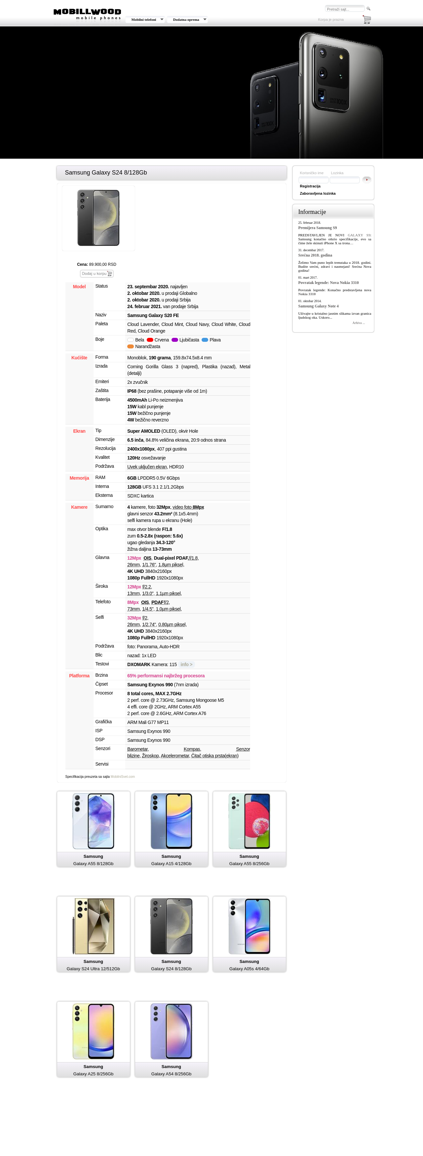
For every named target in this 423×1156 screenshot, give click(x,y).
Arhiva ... (359, 323)
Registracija (310, 186)
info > (187, 664)
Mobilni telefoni (144, 19)
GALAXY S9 (359, 235)
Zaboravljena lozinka (318, 193)
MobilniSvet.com (123, 776)
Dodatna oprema (186, 19)
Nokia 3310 (307, 294)
